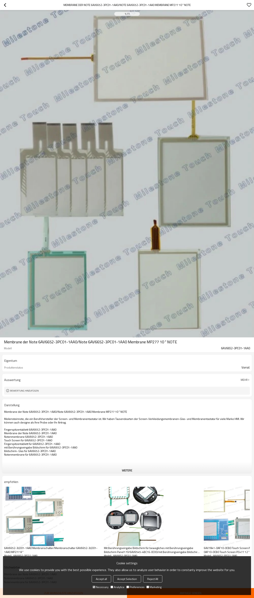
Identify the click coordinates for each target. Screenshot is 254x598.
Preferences (135, 587)
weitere (127, 470)
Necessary (101, 587)
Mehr (244, 380)
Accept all (101, 579)
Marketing (154, 587)
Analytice (117, 587)
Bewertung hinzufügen (24, 391)
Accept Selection (127, 579)
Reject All (152, 579)
